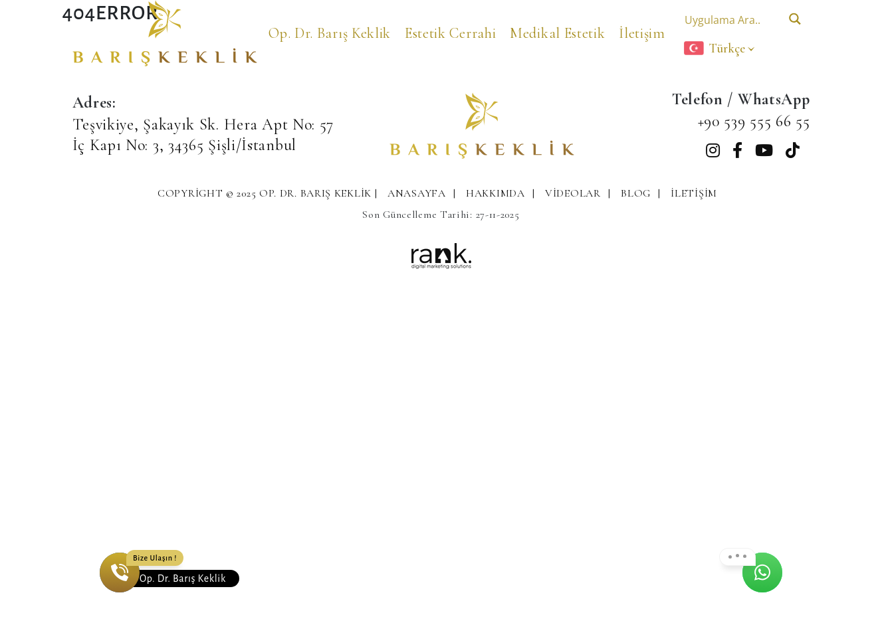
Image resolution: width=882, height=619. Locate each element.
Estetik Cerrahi (450, 33)
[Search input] (729, 19)
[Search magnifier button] (795, 19)
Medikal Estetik (558, 33)
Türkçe (714, 48)
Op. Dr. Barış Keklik (330, 33)
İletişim (642, 33)
